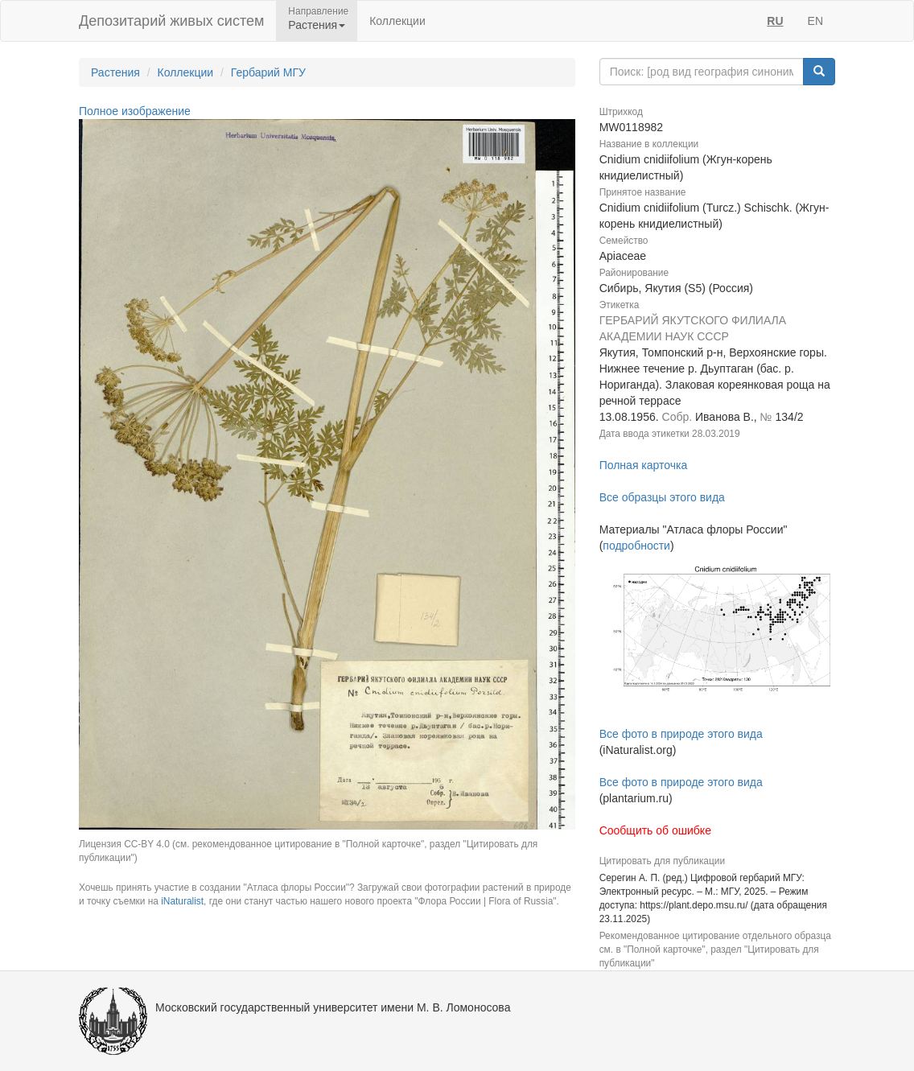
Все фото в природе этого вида (681, 733)
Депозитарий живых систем (171, 21)
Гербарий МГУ (268, 72)
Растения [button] (316, 25)
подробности (636, 545)
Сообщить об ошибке (655, 830)
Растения (115, 72)
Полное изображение (135, 111)
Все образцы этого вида (662, 497)
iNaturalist (182, 901)
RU (775, 20)
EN (815, 20)
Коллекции (397, 20)
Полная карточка (643, 465)
